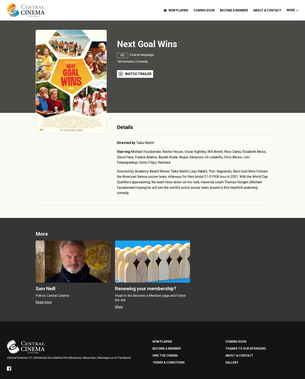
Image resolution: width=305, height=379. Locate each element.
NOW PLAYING (176, 10)
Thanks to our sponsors (245, 348)
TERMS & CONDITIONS (168, 362)
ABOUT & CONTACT (267, 10)
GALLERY (231, 362)
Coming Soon (204, 10)
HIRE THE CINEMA (165, 355)
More (292, 10)
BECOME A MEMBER (234, 10)
